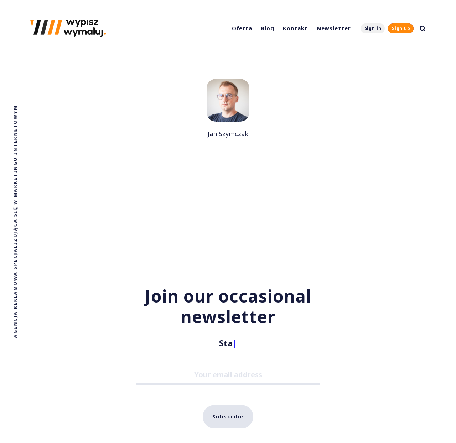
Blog (267, 28)
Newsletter (334, 28)
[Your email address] (228, 375)
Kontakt (295, 28)
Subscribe (228, 416)
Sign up (401, 28)
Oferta (242, 28)
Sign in (373, 28)
